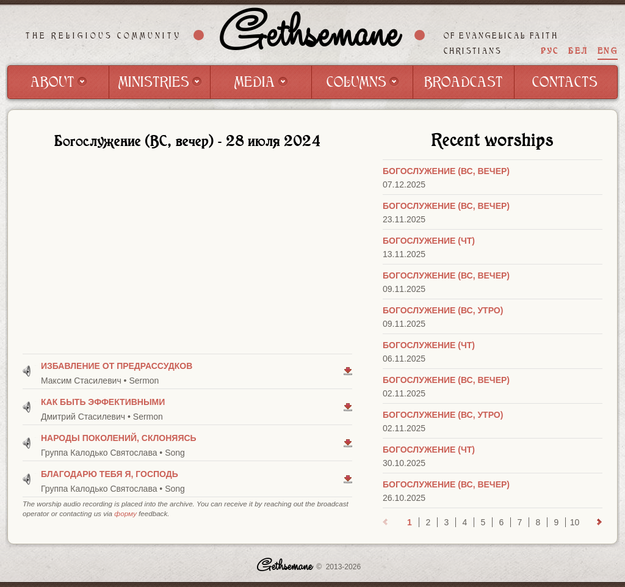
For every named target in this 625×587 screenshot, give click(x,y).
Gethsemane (309, 34)
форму (125, 513)
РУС (550, 51)
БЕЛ (578, 51)
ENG (608, 51)
